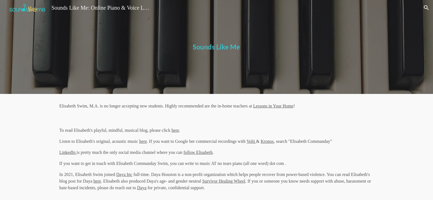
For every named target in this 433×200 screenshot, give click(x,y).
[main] (216, 47)
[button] (426, 7)
